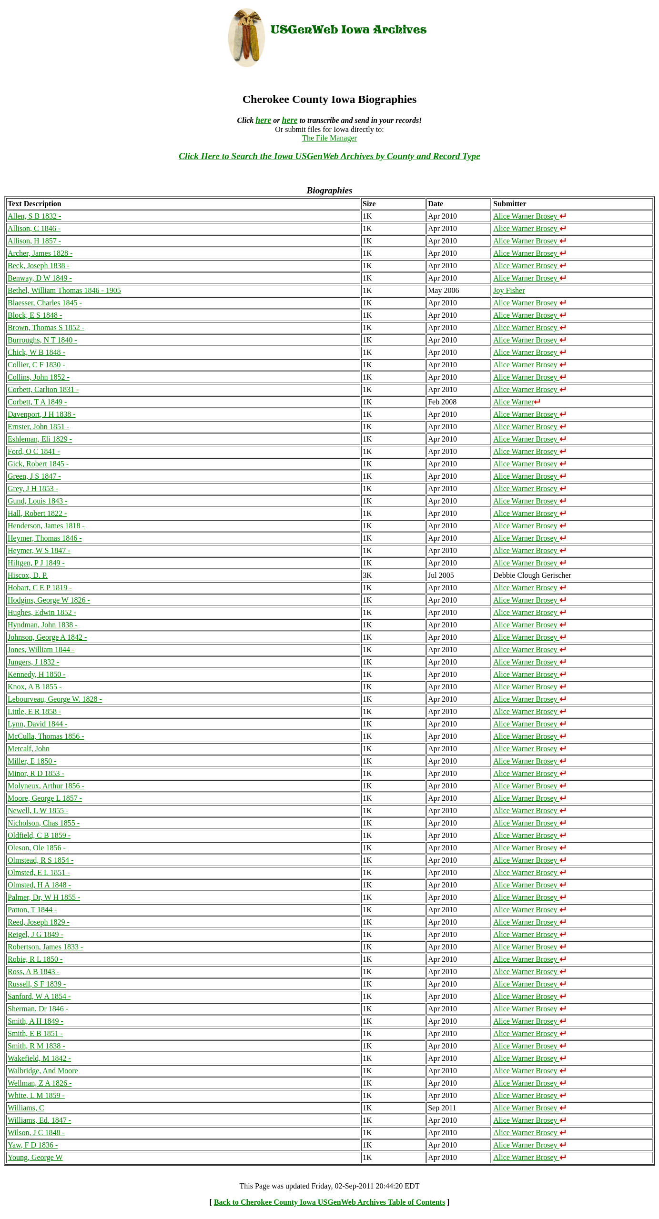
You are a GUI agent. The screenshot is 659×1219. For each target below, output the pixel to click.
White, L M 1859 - (36, 1095)
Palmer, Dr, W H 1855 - (44, 897)
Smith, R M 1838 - (36, 1046)
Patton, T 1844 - (32, 910)
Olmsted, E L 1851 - (39, 872)
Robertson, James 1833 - (45, 947)
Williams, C (26, 1108)
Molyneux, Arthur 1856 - (46, 786)
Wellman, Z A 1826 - (39, 1083)
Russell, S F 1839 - (37, 984)
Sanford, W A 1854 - (39, 996)
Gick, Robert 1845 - (38, 464)
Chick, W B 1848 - (36, 352)
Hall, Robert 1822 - (37, 513)
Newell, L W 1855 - (38, 810)
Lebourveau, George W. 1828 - (55, 699)
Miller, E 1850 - (32, 761)
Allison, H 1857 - (34, 241)
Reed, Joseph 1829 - (39, 922)
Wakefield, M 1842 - (39, 1058)
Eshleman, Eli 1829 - (40, 439)
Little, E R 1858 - (34, 711)
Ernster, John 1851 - (38, 427)
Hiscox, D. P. (28, 575)
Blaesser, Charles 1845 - (45, 303)
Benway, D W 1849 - (40, 278)
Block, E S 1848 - (35, 315)
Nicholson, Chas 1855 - (44, 823)
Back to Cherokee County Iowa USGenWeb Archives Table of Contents (329, 1202)
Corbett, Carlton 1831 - (43, 389)
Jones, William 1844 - (41, 649)
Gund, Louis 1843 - (37, 501)
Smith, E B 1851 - (35, 1033)
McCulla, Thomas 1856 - (46, 736)
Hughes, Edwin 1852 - (42, 612)
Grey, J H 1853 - (33, 488)
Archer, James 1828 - (40, 253)
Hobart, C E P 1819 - (40, 588)
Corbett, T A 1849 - (37, 402)
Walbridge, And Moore (43, 1071)
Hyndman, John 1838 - (43, 625)
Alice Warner (516, 402)
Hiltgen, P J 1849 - (36, 563)
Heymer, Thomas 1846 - (44, 538)
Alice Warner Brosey (529, 216)
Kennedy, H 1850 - (37, 674)
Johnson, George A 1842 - (47, 637)
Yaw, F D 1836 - (33, 1145)
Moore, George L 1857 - (45, 798)
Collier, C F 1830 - (36, 365)
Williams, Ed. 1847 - (39, 1120)
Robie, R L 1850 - (35, 959)
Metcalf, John (29, 749)
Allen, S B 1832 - (34, 216)
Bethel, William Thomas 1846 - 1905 (64, 290)
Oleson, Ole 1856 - (37, 848)
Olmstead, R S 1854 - (40, 860)
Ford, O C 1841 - (34, 451)
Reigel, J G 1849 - (35, 934)
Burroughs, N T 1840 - (42, 340)
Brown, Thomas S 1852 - (46, 327)
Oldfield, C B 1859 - (39, 835)
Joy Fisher (509, 290)
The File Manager (329, 138)
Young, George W (35, 1157)
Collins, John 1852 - (39, 377)
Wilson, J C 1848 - (36, 1132)
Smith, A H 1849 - (35, 1021)
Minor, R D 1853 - (36, 773)
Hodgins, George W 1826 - (49, 600)
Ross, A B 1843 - (34, 971)
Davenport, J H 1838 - (42, 414)
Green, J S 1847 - (34, 476)
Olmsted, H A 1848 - (39, 885)
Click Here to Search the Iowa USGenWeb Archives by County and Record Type (329, 156)
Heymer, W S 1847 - (39, 550)
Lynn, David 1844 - (37, 724)
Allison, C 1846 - (34, 228)
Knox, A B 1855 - (34, 687)
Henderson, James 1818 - (46, 526)
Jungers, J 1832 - (33, 662)
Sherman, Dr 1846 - (38, 1009)
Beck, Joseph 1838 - (39, 266)
